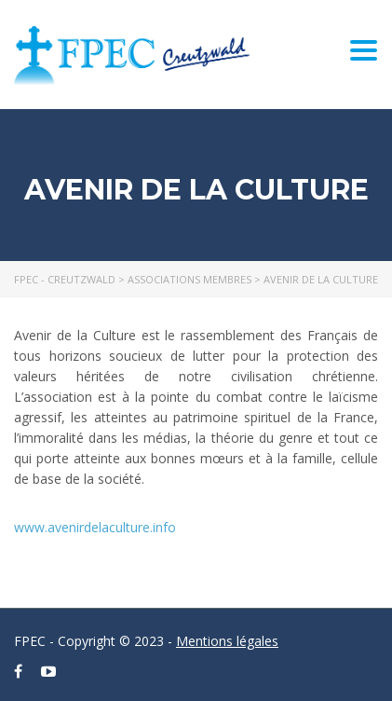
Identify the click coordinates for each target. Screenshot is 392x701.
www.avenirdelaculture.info (95, 527)
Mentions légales (227, 641)
